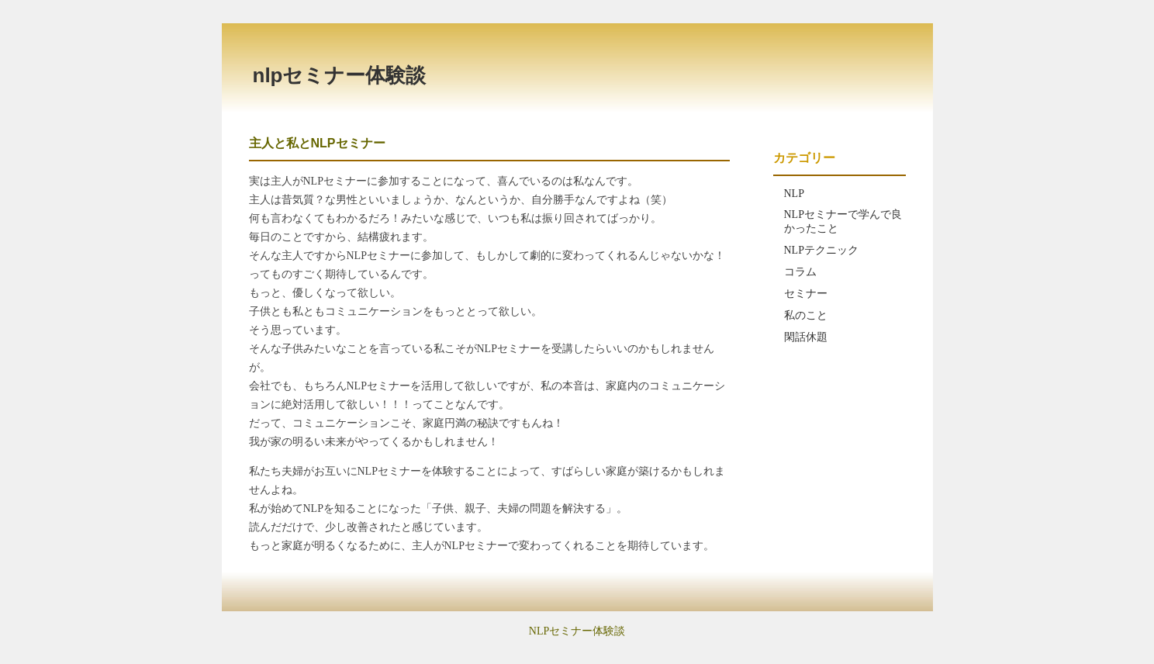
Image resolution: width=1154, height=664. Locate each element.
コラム (800, 272)
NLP (794, 193)
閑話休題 (805, 337)
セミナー (805, 293)
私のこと (805, 315)
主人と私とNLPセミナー (317, 143)
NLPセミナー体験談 (340, 75)
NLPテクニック (821, 250)
